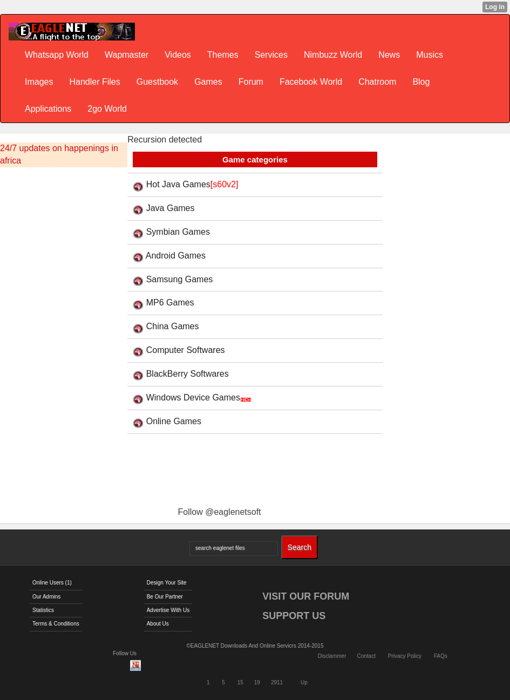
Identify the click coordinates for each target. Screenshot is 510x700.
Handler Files (94, 81)
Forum (251, 81)
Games (208, 81)
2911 (277, 682)
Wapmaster (126, 54)
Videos (178, 54)
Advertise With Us (168, 610)
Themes (223, 54)
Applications (48, 108)
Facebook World (311, 81)
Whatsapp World (57, 54)
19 (257, 682)
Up (304, 682)
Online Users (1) (52, 583)
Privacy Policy (404, 656)
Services (271, 54)
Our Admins (46, 597)
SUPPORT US (293, 615)
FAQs (440, 656)
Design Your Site (167, 583)
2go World (107, 108)
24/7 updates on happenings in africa (59, 154)
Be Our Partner (165, 597)
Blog (421, 81)
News (389, 54)
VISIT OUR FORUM (305, 596)
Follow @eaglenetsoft (219, 511)
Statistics (43, 610)
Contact (366, 656)
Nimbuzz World (333, 54)
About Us (158, 624)
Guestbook (157, 81)
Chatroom (377, 81)
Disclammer (332, 656)
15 (240, 682)
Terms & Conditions (55, 624)
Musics (429, 54)
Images (39, 81)
